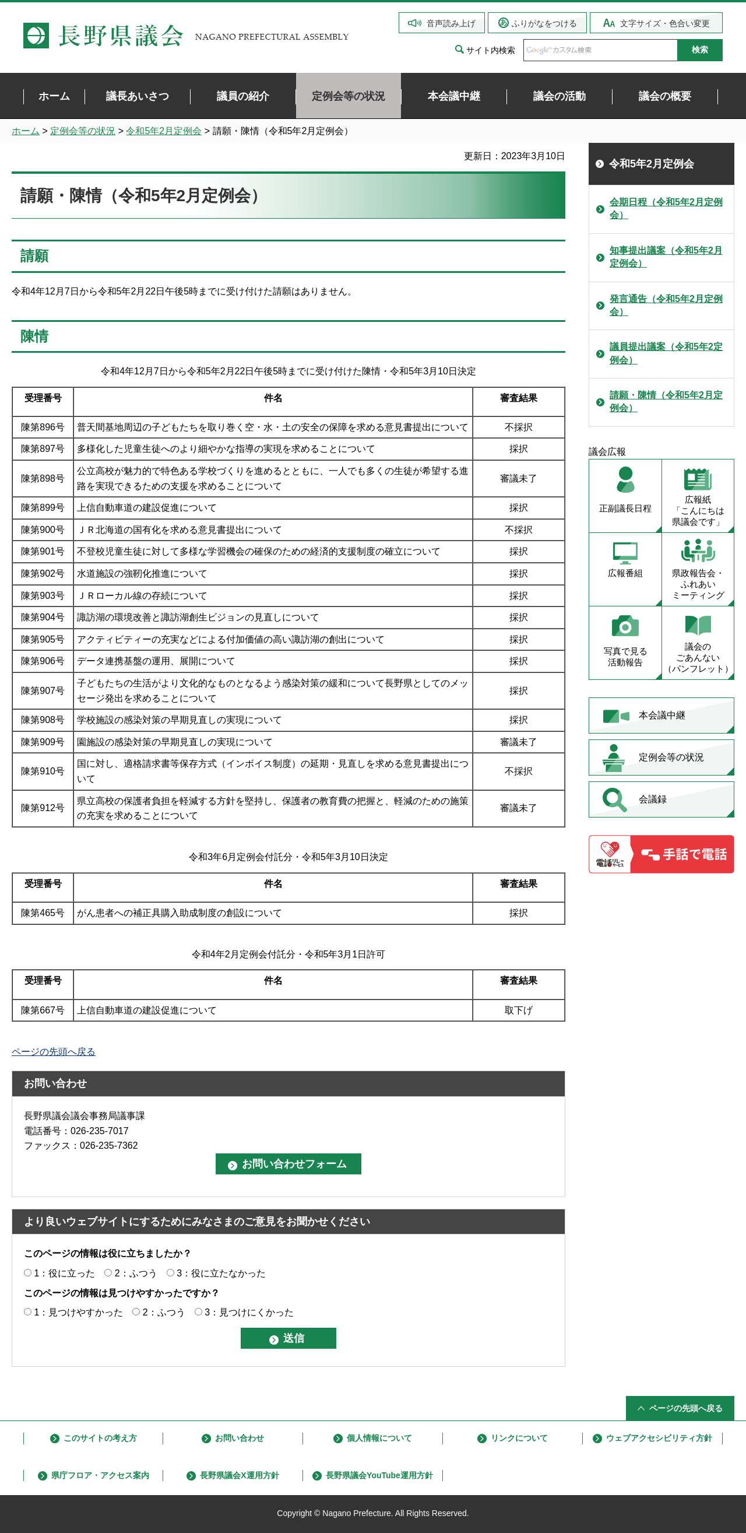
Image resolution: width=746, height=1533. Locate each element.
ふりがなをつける (544, 23)
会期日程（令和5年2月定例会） (666, 208)
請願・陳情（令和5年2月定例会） (666, 401)
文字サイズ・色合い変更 (665, 23)
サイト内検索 (490, 50)
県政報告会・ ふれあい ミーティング (698, 584)
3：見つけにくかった (249, 1312)
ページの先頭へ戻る (54, 1052)
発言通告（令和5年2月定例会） (666, 305)
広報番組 (625, 573)
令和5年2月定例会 (164, 131)
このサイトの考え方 (100, 1438)
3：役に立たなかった (221, 1273)
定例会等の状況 (82, 131)
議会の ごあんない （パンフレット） (698, 657)
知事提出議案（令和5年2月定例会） (666, 256)
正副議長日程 (625, 508)
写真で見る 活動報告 (626, 656)
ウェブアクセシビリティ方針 (659, 1438)
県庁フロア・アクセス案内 (100, 1475)
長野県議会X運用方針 (239, 1475)
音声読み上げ (451, 23)
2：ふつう (136, 1273)
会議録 (653, 799)
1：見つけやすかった (78, 1312)
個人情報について (379, 1438)
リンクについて (519, 1438)
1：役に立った (64, 1273)
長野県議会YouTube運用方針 (379, 1475)
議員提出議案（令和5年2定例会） (666, 353)
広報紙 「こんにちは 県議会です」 (698, 510)
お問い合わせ (239, 1438)
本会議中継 (662, 715)
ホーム (26, 131)
